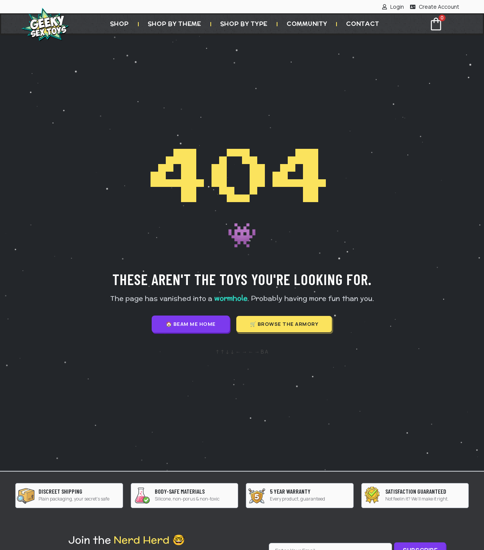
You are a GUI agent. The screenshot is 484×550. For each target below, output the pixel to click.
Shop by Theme (174, 24)
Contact (362, 24)
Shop (119, 24)
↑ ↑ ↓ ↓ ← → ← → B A (242, 351)
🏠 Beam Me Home (191, 323)
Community (307, 24)
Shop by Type (244, 24)
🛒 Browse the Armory (284, 323)
